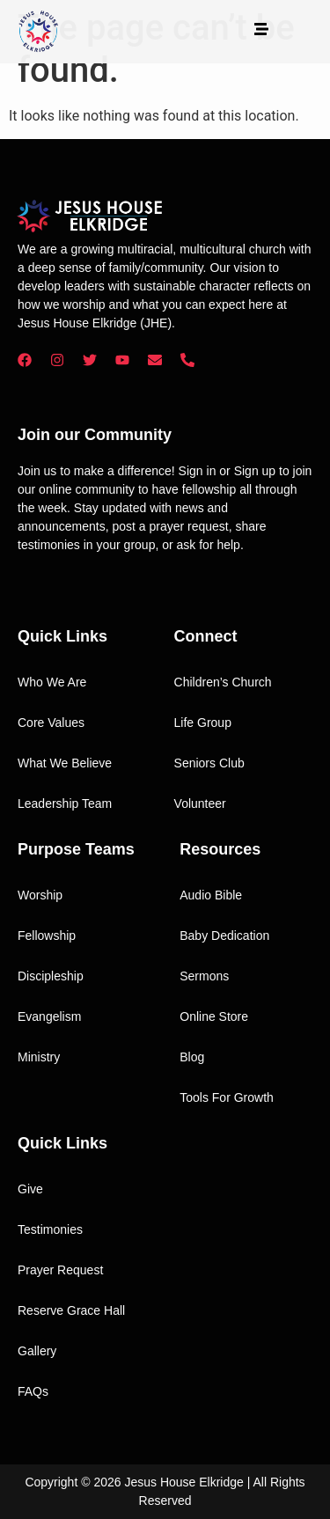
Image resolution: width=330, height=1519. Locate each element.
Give (30, 1189)
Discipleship (51, 976)
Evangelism (49, 1016)
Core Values (51, 722)
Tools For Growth (227, 1097)
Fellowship (47, 935)
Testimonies (50, 1229)
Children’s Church (223, 682)
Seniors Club (209, 763)
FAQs (33, 1391)
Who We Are (52, 682)
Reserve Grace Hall (71, 1310)
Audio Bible (211, 895)
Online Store (214, 1016)
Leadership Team (65, 803)
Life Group (202, 722)
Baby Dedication (224, 935)
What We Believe (65, 763)
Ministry (39, 1057)
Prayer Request (60, 1270)
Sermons (204, 976)
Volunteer (200, 803)
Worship (40, 895)
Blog (192, 1057)
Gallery (37, 1351)
